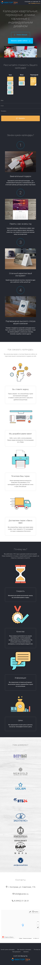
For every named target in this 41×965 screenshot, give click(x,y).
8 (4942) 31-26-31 (21, 901)
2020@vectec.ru (21, 894)
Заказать (20, 118)
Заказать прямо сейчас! (20, 41)
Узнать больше (20, 35)
